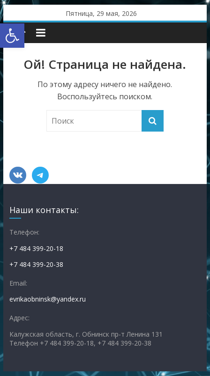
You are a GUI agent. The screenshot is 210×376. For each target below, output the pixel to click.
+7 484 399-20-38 (36, 264)
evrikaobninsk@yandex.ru (47, 299)
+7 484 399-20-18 (36, 248)
